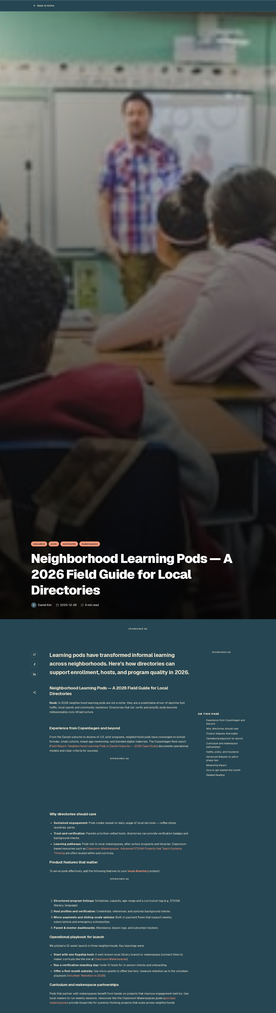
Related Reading (215, 838)
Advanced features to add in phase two (222, 821)
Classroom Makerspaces (110, 966)
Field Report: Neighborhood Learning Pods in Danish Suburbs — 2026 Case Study (103, 753)
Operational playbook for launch (224, 801)
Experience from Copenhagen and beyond (225, 785)
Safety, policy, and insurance (222, 815)
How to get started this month (223, 833)
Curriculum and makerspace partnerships (222, 808)
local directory (138, 878)
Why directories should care (222, 791)
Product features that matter (222, 796)
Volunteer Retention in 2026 (86, 983)
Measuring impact (216, 828)
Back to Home (43, 5)
